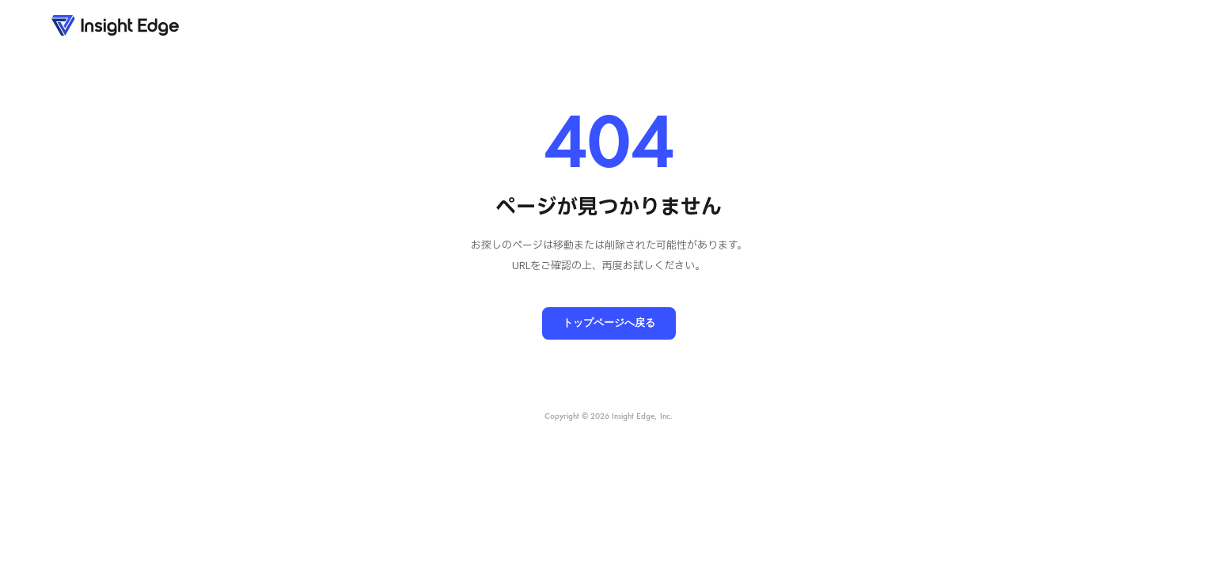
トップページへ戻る (609, 323)
